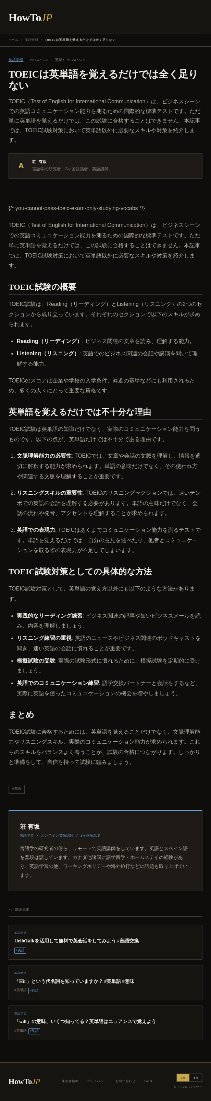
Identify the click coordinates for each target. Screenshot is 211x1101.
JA (183, 1078)
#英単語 (20, 990)
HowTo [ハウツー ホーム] (30, 17)
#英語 (16, 789)
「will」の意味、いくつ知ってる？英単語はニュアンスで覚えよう (85, 1021)
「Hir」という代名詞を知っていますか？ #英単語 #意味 (74, 981)
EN (196, 1078)
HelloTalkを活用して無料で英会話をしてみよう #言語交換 (76, 940)
